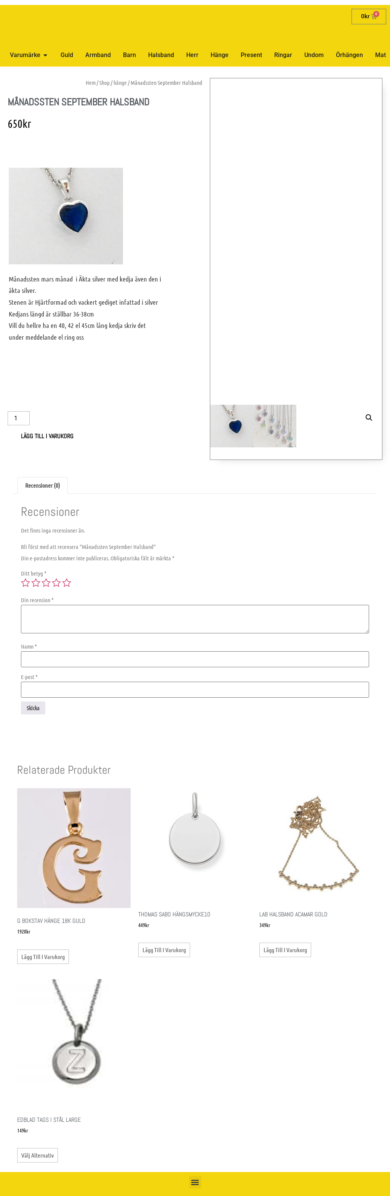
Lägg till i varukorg (47, 436)
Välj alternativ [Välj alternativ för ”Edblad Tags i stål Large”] (37, 1155)
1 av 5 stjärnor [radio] (25, 582)
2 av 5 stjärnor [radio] (35, 582)
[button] (369, 272)
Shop (104, 82)
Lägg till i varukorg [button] (43, 956)
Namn (29, 646)
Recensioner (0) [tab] (42, 485)
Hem (91, 82)
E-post (29, 677)
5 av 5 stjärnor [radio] (66, 582)
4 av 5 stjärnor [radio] (56, 582)
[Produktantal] (19, 418)
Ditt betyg (33, 573)
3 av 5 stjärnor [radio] (46, 582)
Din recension (37, 600)
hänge (120, 82)
